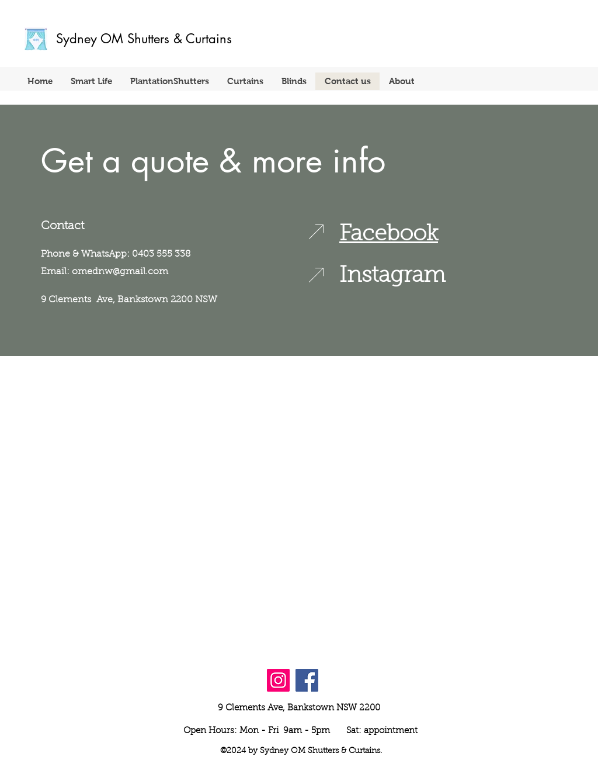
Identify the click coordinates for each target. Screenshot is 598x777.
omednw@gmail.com (120, 272)
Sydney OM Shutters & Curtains (144, 38)
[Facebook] (306, 680)
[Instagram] (278, 680)
